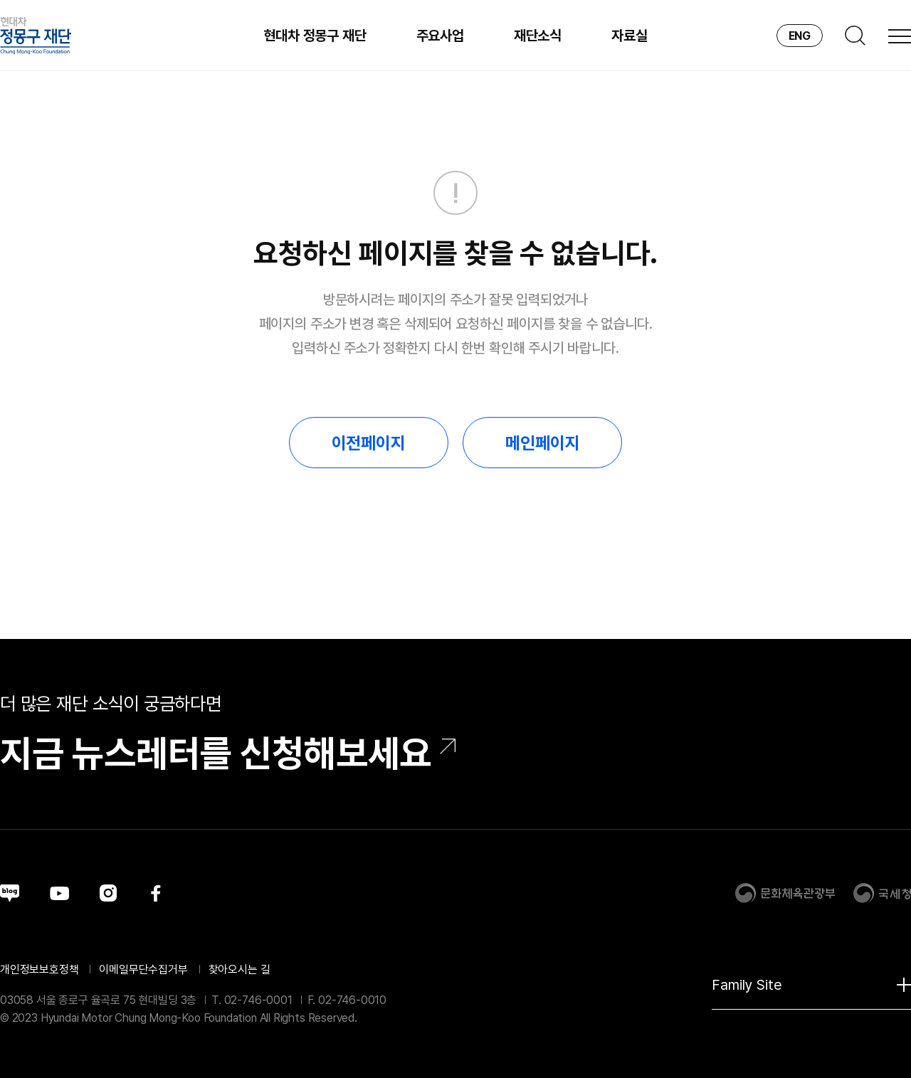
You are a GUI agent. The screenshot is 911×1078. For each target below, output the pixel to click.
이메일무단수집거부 (143, 969)
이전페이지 (369, 443)
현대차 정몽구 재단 (314, 35)
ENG (800, 36)
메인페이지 (542, 443)
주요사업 (440, 35)
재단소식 (538, 35)
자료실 (629, 35)
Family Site (811, 984)
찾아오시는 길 (239, 969)
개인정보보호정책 (39, 969)
